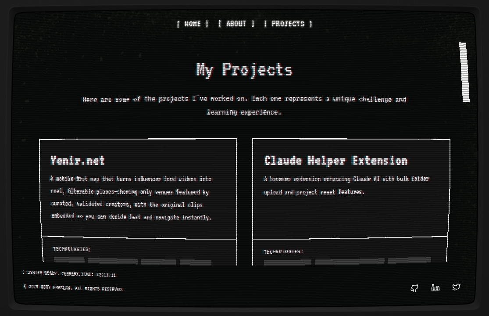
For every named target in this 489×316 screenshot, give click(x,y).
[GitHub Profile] (411, 282)
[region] (244, 151)
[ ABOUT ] (236, 31)
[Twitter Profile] (453, 282)
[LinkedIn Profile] (432, 282)
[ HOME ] (194, 31)
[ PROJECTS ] (287, 31)
